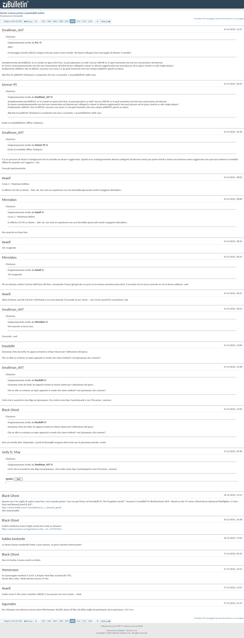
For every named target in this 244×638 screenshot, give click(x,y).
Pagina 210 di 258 (13, 21)
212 (84, 21)
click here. (129, 609)
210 (73, 21)
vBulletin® (121, 630)
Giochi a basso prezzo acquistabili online (22, 13)
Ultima (106, 21)
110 (43, 21)
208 (61, 21)
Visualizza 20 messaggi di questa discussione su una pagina (219, 18)
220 (90, 21)
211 (78, 21)
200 (55, 21)
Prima (28, 21)
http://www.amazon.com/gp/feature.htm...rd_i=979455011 (32, 529)
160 (49, 21)
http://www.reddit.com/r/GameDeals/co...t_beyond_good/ (32, 507)
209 (67, 21)
